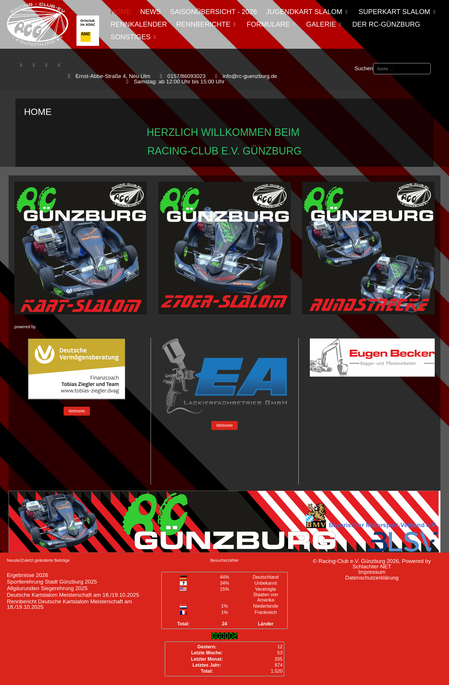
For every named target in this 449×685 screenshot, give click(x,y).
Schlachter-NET (371, 566)
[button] (80, 248)
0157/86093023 (187, 76)
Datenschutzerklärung (372, 578)
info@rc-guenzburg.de (250, 76)
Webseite (76, 411)
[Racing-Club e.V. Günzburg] (53, 24)
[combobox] (402, 68)
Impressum (371, 572)
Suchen (364, 68)
